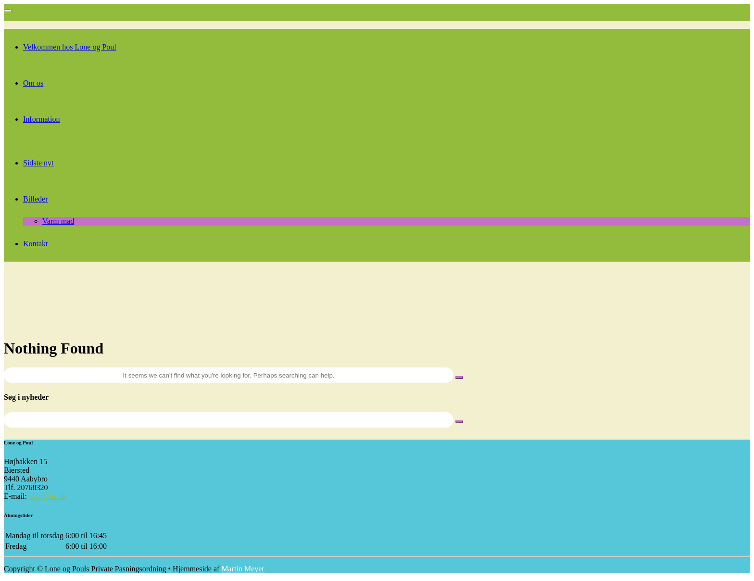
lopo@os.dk (47, 496)
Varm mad (58, 221)
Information (41, 119)
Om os (33, 83)
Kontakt (35, 244)
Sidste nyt (38, 163)
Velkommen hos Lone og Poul (69, 47)
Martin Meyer (242, 569)
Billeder (35, 199)
